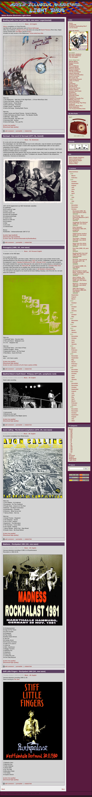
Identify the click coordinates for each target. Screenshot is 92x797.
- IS (71, 441)
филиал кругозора (75, 91)
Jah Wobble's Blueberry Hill (46, 269)
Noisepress (72, 97)
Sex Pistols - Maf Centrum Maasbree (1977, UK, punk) (81, 217)
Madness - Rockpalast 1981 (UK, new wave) (80, 284)
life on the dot (73, 77)
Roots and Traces (74, 88)
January (74, 310)
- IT (71, 442)
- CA (71, 433)
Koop (70, 82)
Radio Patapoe (73, 162)
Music (27, 24)
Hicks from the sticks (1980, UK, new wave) (79, 244)
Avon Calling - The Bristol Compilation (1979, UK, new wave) (79, 279)
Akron (5, 26)
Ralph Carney (21, 30)
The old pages (73, 57)
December (74, 205)
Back (3, 789)
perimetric (72, 83)
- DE (71, 435)
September (74, 183)
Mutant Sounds (74, 63)
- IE (71, 439)
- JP (71, 443)
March (73, 175)
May (72, 191)
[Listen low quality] (9, 125)
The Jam (16, 679)
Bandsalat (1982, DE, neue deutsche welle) (79, 211)
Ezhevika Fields (74, 95)
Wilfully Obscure (74, 100)
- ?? (71, 452)
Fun (70, 454)
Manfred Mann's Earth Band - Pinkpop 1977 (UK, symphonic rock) (81, 272)
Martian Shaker (74, 70)
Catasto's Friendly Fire (76, 98)
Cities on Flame (74, 80)
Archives (72, 168)
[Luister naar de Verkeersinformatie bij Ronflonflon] (19, 238)
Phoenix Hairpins (74, 69)
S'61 (33, 260)
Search (72, 465)
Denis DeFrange (34, 28)
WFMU (71, 64)
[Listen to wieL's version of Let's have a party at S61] (20, 365)
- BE (71, 432)
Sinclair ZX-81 (41, 262)
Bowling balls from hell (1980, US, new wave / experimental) (80, 254)
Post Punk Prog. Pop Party (77, 102)
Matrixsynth (73, 94)
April (73, 193)
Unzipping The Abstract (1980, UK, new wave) (80, 223)
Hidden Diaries (73, 89)
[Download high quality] (10, 127)
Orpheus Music (74, 67)
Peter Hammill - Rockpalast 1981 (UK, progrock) (79, 228)
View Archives (73, 171)
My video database (75, 55)
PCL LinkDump (74, 66)
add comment (8, 131)
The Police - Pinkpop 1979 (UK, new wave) (79, 239)
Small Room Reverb (75, 79)
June (73, 189)
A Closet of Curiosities (76, 74)
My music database (75, 54)
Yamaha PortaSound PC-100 (26, 262)
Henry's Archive (74, 76)
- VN (71, 449)
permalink (19, 131)
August (73, 185)
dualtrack (72, 104)
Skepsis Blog (73, 163)
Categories (73, 425)
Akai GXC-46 (26, 265)
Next (63, 789)
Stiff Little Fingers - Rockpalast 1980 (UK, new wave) (79, 290)
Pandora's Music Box (76, 105)
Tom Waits (18, 31)
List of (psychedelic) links (77, 108)
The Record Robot (75, 72)
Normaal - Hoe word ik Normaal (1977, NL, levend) (80, 261)
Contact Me (72, 24)
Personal (34, 251)
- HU (71, 438)
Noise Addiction (74, 107)
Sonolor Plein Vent (55, 265)
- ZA (71, 451)
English (34, 24)
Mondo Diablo (73, 85)
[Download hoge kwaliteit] (11, 237)
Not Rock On (73, 86)
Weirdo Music (73, 61)
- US (30, 24)
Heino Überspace (74, 101)
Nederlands (35, 140)
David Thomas (45, 30)
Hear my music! (74, 30)
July (72, 187)
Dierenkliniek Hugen (75, 160)
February (74, 177)
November (74, 207)
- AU (71, 430)
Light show (72, 460)
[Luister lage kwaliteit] (10, 235)
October (74, 181)
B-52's (29, 31)
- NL (30, 140)
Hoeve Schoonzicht (75, 159)
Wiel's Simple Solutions (76, 157)
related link (28, 131)
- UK (29, 251)
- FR (71, 436)
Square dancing (74, 73)
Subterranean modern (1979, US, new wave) (80, 234)
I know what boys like (36, 33)
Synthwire (72, 92)
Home (71, 23)
